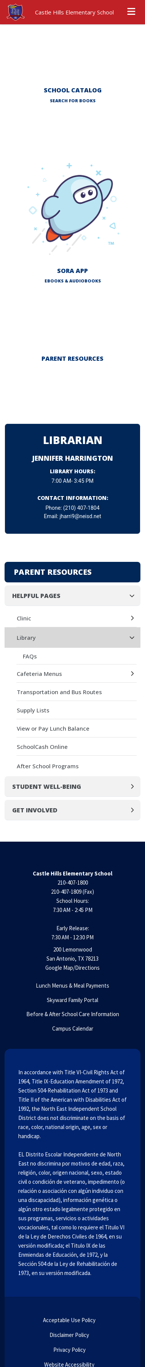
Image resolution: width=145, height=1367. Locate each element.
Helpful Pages (36, 596)
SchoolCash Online (42, 746)
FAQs (30, 656)
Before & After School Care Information (72, 1014)
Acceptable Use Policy (69, 1320)
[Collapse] (134, 595)
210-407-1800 (72, 882)
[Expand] (134, 618)
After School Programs (48, 766)
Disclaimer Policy (68, 1334)
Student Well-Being (46, 786)
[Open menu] (131, 12)
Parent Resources (53, 572)
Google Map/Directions (72, 967)
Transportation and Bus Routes (59, 692)
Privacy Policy (69, 1349)
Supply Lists (33, 710)
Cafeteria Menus (39, 673)
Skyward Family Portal (72, 1000)
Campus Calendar (72, 1028)
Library (26, 637)
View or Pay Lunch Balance (53, 728)
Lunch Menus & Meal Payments (72, 985)
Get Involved (34, 810)
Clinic (24, 618)
